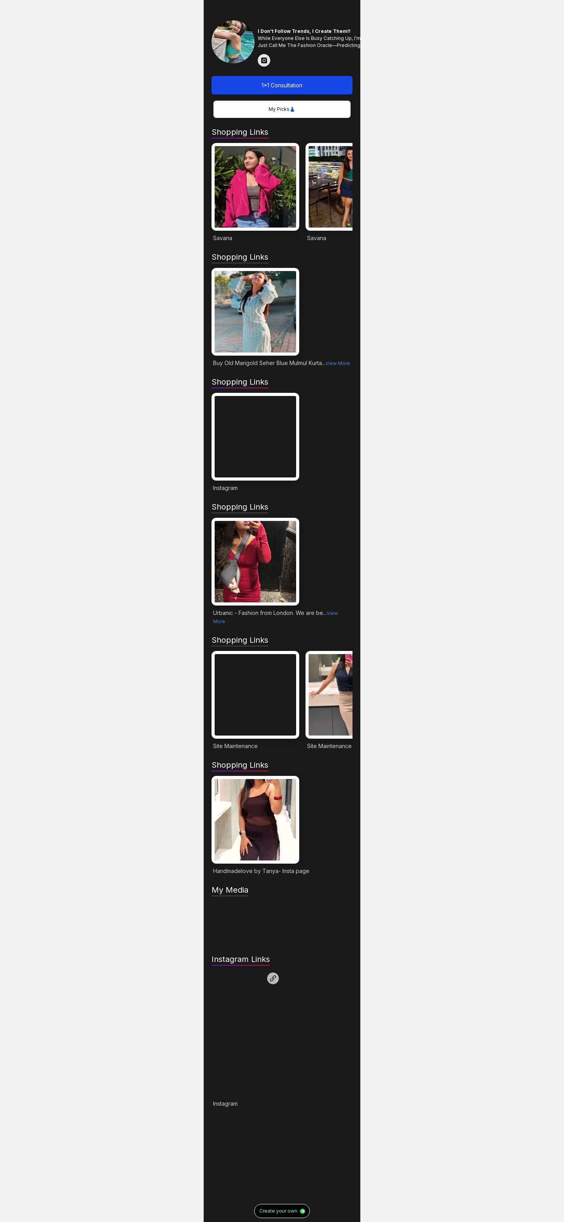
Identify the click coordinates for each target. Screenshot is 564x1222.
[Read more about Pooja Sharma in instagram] (264, 60)
